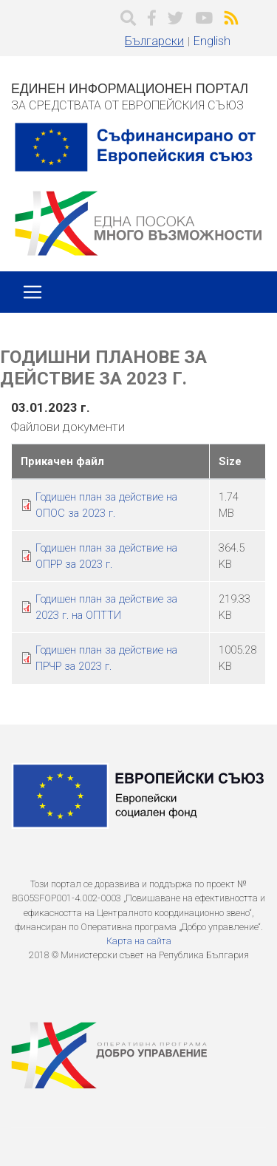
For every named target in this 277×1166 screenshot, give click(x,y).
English (212, 41)
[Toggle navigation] (32, 292)
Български (154, 41)
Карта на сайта (138, 940)
